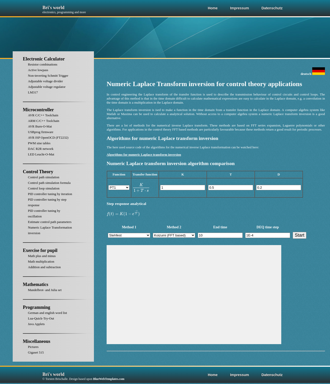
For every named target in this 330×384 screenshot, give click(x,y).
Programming (36, 307)
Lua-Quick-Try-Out (41, 318)
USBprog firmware (40, 132)
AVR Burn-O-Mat (40, 126)
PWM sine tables (39, 143)
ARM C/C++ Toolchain (43, 121)
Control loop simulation (43, 188)
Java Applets (36, 324)
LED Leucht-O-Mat (41, 154)
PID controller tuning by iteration (50, 194)
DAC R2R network (40, 149)
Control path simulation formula (49, 183)
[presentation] (141, 188)
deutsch (313, 74)
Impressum (239, 8)
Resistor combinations (42, 64)
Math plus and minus (42, 256)
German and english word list (47, 313)
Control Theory (38, 171)
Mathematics (35, 284)
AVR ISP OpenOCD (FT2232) (48, 137)
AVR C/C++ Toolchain (43, 115)
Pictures (33, 347)
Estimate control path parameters (49, 222)
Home (213, 8)
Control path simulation (43, 177)
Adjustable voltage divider (45, 81)
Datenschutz (272, 8)
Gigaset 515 (36, 352)
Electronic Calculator (44, 58)
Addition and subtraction (44, 267)
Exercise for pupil (40, 250)
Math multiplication (41, 261)
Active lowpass (38, 70)
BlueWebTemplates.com (108, 379)
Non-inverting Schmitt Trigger (48, 75)
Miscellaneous (36, 341)
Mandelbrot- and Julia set (45, 290)
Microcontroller (38, 109)
